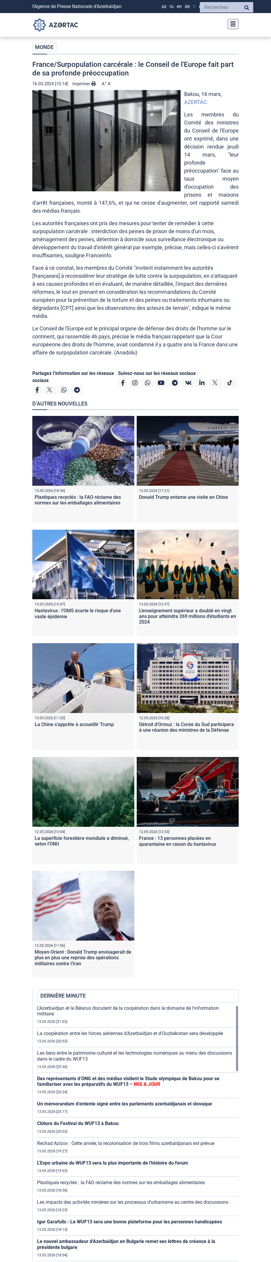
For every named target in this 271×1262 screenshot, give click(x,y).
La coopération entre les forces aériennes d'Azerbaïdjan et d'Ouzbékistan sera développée (130, 1033)
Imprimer (84, 83)
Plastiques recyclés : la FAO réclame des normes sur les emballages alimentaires (78, 500)
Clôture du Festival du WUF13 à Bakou (78, 1123)
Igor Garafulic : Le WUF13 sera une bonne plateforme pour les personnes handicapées (129, 1222)
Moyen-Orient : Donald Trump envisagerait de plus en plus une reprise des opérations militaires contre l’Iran (83, 957)
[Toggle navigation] (231, 23)
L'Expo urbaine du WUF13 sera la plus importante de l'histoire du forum (112, 1163)
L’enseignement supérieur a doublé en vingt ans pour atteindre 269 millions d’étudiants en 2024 (187, 616)
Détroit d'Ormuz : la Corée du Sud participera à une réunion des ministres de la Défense (186, 727)
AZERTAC (195, 102)
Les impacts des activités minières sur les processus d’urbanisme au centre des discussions (132, 1202)
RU (172, 6)
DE (187, 6)
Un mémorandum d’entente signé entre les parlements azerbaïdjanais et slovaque (124, 1104)
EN (179, 6)
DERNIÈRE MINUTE (63, 996)
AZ (164, 6)
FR (194, 6)
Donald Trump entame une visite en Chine (183, 497)
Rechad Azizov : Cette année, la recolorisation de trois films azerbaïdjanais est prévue (125, 1143)
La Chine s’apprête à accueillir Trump (74, 724)
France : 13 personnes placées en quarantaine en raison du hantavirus (177, 841)
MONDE (44, 47)
